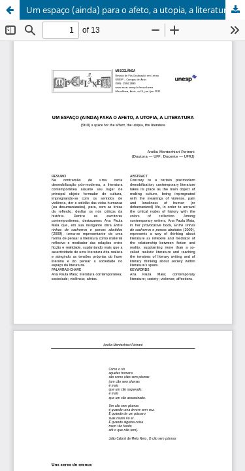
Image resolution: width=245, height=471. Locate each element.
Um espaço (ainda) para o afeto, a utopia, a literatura (128, 10)
